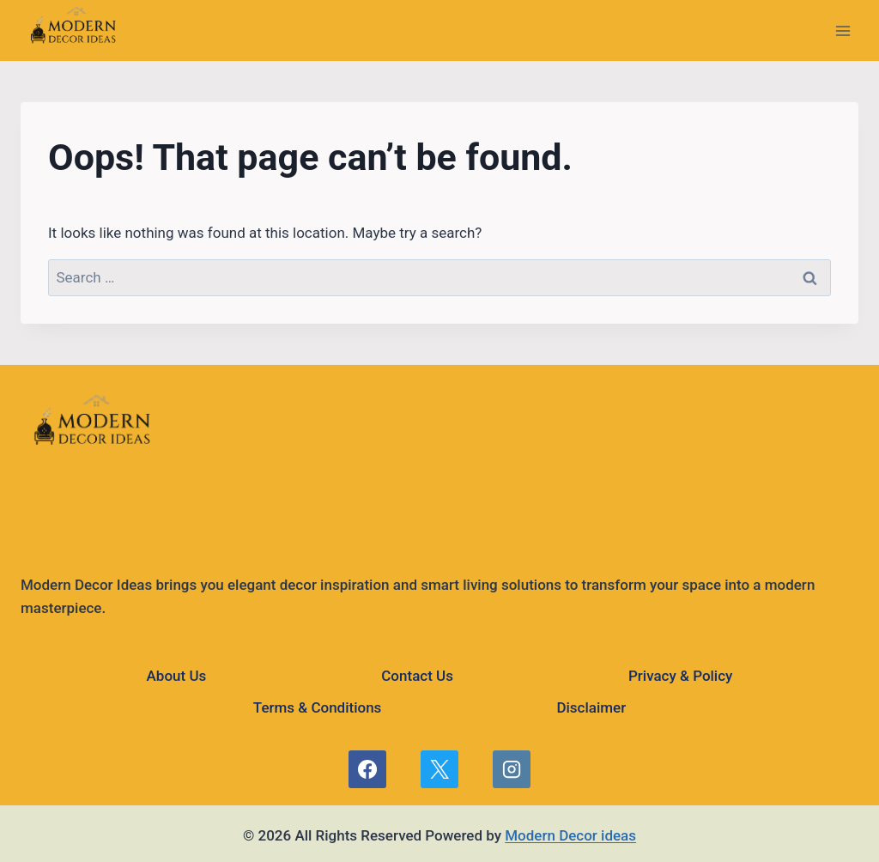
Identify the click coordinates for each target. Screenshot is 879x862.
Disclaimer (591, 707)
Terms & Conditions (317, 707)
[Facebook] (367, 769)
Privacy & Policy (680, 675)
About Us (177, 675)
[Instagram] (511, 769)
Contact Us (417, 675)
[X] (439, 769)
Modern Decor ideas (570, 835)
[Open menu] (842, 30)
